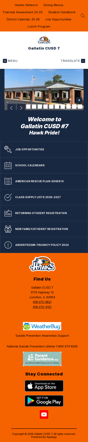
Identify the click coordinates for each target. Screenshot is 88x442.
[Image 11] (80, 106)
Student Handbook (61, 12)
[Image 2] (28, 106)
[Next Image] (21, 108)
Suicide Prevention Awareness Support (42, 335)
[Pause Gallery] (79, 100)
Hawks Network (26, 5)
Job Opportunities (58, 19)
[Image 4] (40, 106)
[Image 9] (68, 106)
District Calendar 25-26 (23, 19)
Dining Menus (53, 5)
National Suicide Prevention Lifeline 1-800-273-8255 (42, 346)
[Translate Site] (72, 61)
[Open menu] (10, 61)
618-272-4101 (42, 307)
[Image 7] (57, 106)
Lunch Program (39, 26)
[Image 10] (74, 106)
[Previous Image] (11, 108)
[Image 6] (51, 106)
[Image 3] (34, 106)
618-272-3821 (42, 302)
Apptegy (52, 436)
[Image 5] (45, 106)
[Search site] (83, 16)
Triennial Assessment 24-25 (22, 12)
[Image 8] (63, 106)
